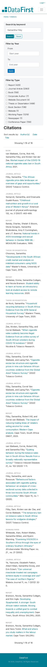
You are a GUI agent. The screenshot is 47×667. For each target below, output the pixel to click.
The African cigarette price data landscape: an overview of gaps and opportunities (22, 180)
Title (7, 137)
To (9, 59)
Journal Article (18, 88)
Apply (11, 71)
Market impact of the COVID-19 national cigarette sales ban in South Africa (23, 163)
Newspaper (15, 118)
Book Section (17, 107)
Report (14, 85)
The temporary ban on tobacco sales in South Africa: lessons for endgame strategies (23, 516)
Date (35, 134)
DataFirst (23, 658)
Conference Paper (19, 122)
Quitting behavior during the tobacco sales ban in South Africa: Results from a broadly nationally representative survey (22, 456)
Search (10, 36)
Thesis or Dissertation (21, 103)
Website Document (19, 100)
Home (6, 17)
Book (13, 92)
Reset (18, 36)
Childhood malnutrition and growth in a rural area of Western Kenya (22, 203)
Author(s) (25, 134)
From (10, 48)
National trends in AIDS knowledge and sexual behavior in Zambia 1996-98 (22, 236)
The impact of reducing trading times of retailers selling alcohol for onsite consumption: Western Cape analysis (22, 426)
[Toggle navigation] (41, 9)
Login (42, 3)
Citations (13, 17)
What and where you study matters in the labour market (22, 632)
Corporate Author (18, 96)
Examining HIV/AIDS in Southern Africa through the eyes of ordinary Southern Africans (23, 542)
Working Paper (18, 114)
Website (13, 111)
